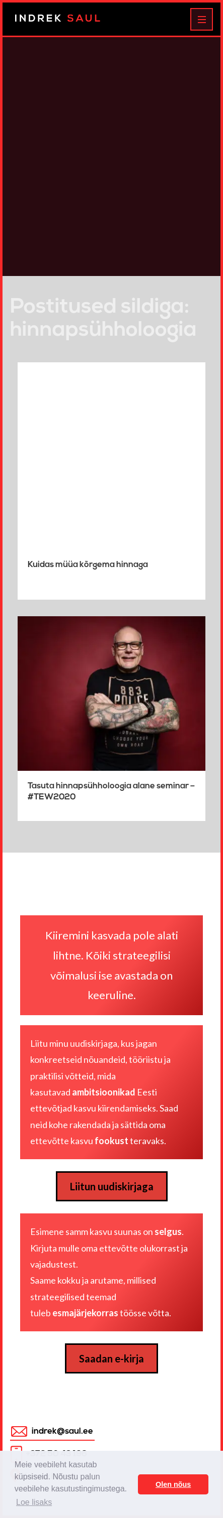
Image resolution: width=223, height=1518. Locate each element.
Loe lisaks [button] (34, 1502)
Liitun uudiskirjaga (112, 1186)
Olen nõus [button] (173, 1484)
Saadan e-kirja (111, 1358)
